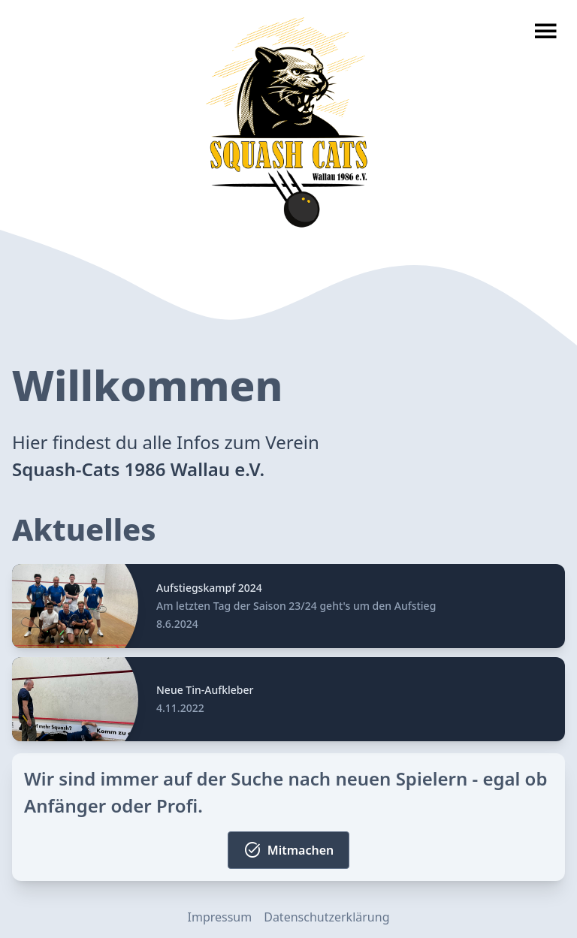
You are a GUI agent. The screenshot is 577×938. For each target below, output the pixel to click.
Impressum (220, 917)
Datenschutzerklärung (326, 917)
